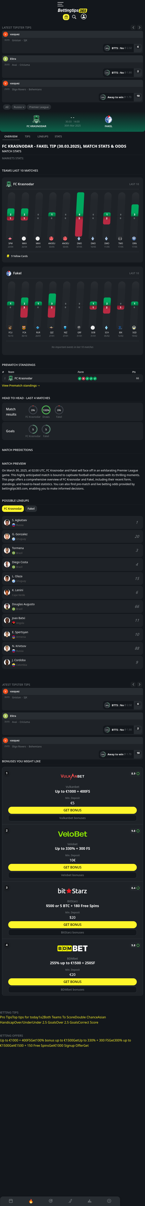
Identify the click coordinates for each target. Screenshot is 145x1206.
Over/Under (23, 1022)
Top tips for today (25, 1017)
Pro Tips (6, 1017)
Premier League (39, 107)
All (6, 107)
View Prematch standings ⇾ (21, 385)
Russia (18, 107)
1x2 (41, 1017)
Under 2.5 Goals (44, 1022)
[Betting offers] (66, 17)
